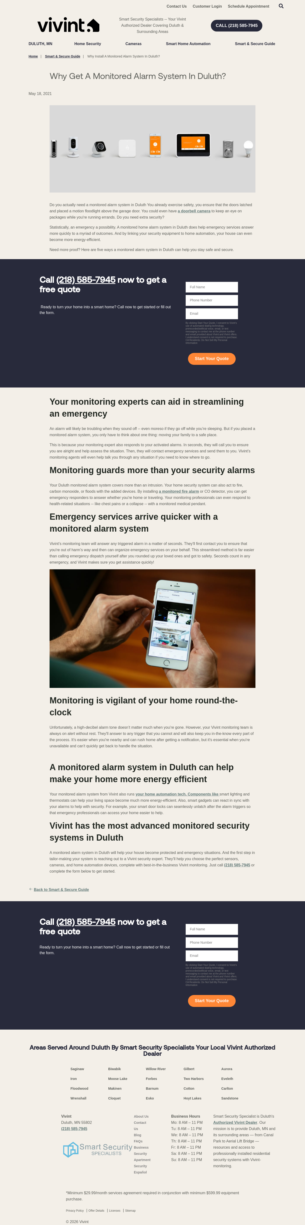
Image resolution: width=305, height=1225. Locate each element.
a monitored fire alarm (179, 491)
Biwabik (114, 1069)
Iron (74, 1079)
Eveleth (227, 1079)
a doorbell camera (194, 211)
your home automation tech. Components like (177, 794)
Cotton (189, 1088)
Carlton (227, 1088)
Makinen (115, 1088)
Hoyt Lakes (193, 1098)
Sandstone (230, 1098)
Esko (150, 1098)
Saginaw (77, 1069)
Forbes (151, 1079)
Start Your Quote (212, 358)
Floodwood (79, 1088)
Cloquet (114, 1098)
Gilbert (189, 1069)
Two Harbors (194, 1079)
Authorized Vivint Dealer (235, 1122)
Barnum (152, 1088)
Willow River (156, 1069)
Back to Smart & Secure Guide (59, 890)
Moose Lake (117, 1079)
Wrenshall (78, 1098)
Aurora (226, 1069)
